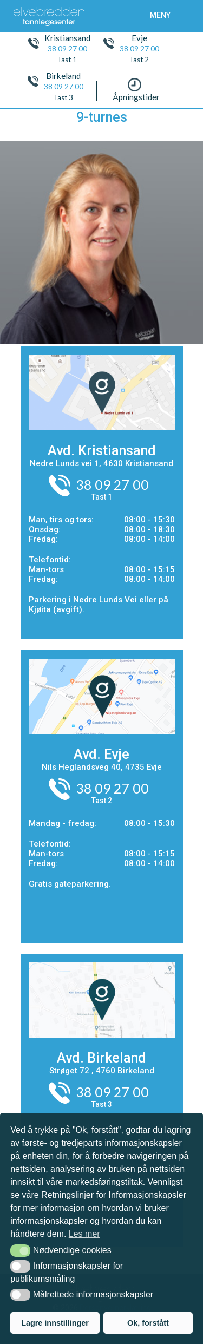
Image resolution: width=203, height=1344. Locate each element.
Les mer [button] (84, 1233)
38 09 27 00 (67, 48)
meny (160, 15)
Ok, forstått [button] (148, 1323)
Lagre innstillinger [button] (55, 1323)
